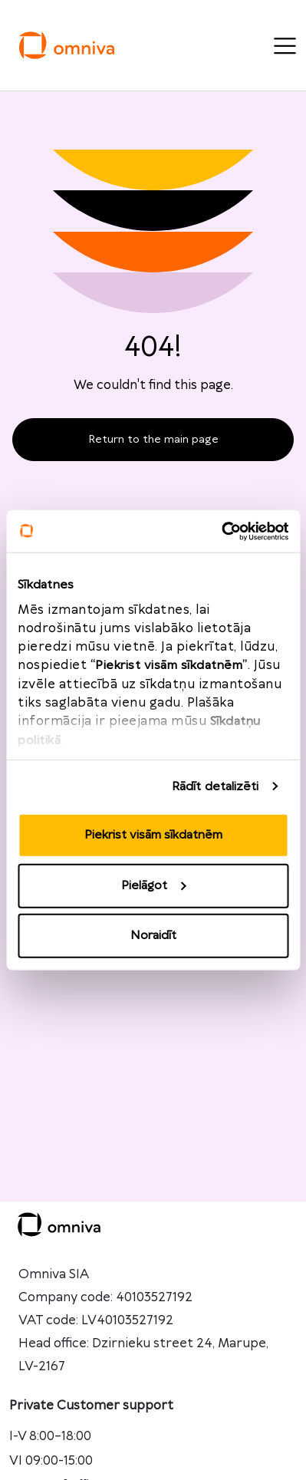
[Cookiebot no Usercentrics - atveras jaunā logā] (221, 531)
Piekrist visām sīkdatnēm (153, 835)
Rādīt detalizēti (215, 786)
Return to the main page (153, 439)
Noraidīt (153, 936)
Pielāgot (153, 885)
